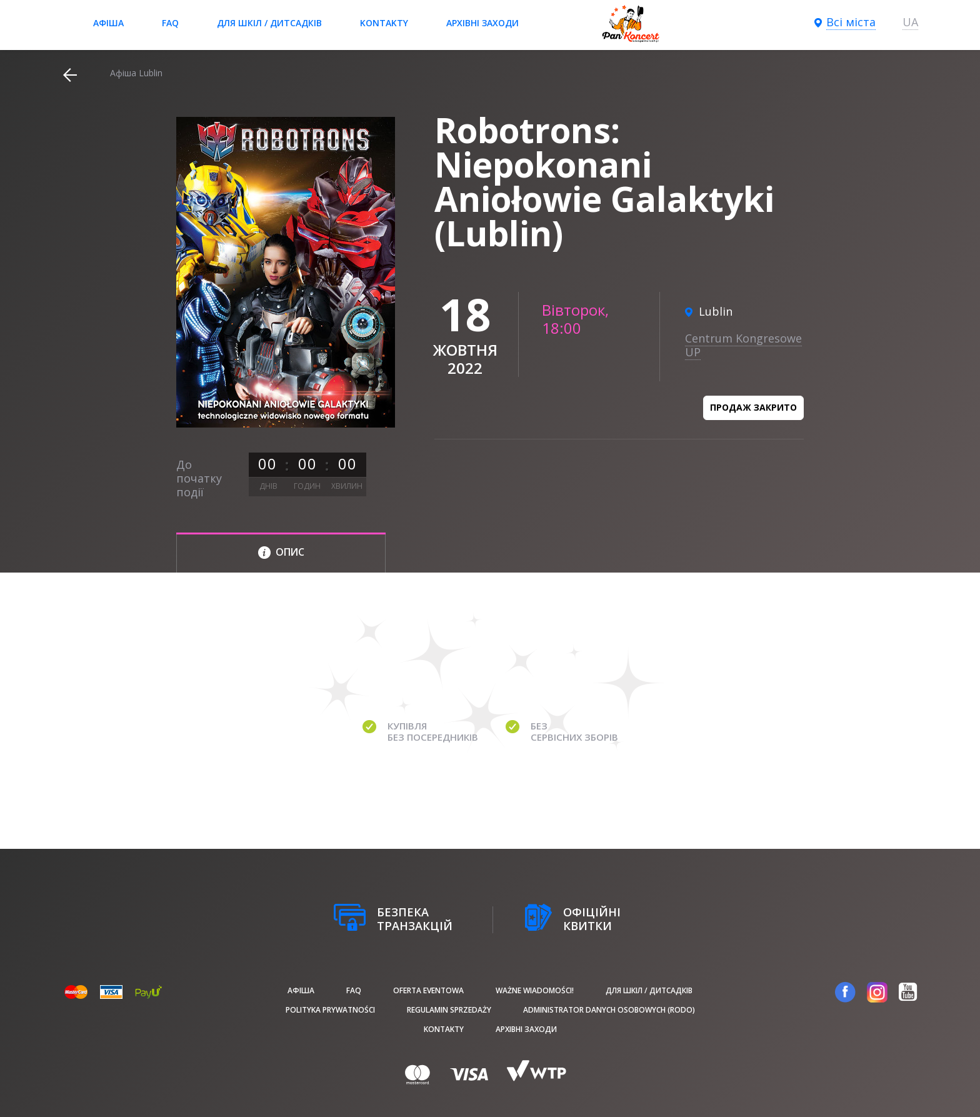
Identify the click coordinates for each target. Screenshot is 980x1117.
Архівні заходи (482, 23)
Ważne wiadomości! (535, 990)
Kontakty (384, 23)
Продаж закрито (753, 407)
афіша (108, 23)
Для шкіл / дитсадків (269, 23)
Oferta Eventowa (428, 990)
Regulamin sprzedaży (449, 1009)
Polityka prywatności (330, 1009)
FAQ (170, 23)
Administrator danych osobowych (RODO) (609, 1009)
